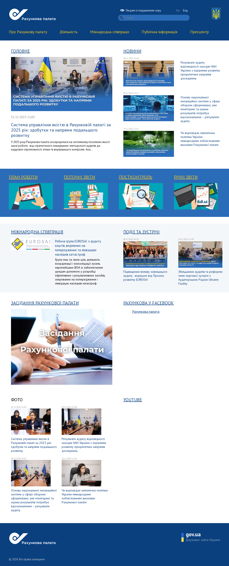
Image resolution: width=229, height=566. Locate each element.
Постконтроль (135, 177)
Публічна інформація (159, 31)
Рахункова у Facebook (148, 303)
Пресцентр (199, 31)
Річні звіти (186, 177)
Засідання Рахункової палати (45, 303)
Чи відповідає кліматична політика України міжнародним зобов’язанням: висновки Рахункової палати (200, 139)
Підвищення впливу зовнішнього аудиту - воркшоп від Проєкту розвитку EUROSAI (145, 276)
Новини (132, 51)
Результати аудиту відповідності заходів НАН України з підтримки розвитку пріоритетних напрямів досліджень (200, 70)
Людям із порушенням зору (140, 10)
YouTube (132, 400)
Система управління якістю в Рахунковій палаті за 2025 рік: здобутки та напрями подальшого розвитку (61, 130)
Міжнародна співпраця (109, 31)
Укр (178, 10)
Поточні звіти (79, 177)
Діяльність (69, 31)
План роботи (23, 177)
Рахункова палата (145, 311)
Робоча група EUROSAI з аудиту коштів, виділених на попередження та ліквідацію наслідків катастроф (78, 247)
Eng (185, 10)
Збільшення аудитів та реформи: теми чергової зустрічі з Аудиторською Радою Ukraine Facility (200, 278)
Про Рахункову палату (28, 31)
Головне (20, 51)
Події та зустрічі (141, 232)
